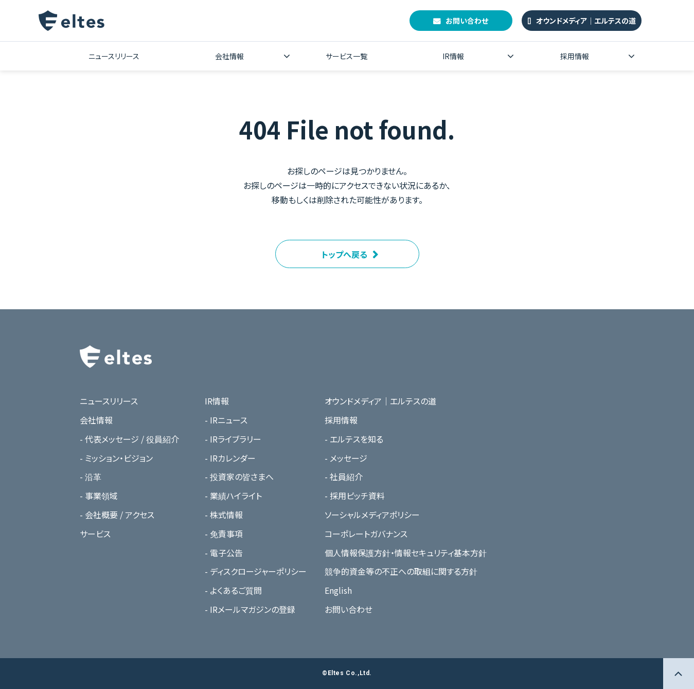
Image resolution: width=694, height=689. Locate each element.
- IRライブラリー (233, 439)
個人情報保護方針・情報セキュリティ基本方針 (406, 552)
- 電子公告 (224, 552)
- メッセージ (346, 458)
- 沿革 (90, 476)
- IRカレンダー (230, 458)
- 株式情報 (224, 514)
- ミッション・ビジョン (116, 458)
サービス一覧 (346, 56)
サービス (95, 533)
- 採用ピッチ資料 (355, 495)
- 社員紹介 (344, 476)
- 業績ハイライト (233, 495)
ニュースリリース (113, 56)
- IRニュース (226, 420)
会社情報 (229, 56)
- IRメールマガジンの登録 (250, 609)
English (338, 590)
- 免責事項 (224, 533)
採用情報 (574, 56)
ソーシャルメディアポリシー (372, 514)
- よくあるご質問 (233, 590)
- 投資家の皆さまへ (239, 476)
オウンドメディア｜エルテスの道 (586, 20)
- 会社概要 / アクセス (117, 514)
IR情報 (453, 56)
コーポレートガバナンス (366, 533)
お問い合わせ (467, 20)
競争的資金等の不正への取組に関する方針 (401, 571)
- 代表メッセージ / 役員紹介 (129, 439)
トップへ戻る (344, 254)
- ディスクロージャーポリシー (256, 571)
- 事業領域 (99, 495)
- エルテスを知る (354, 439)
